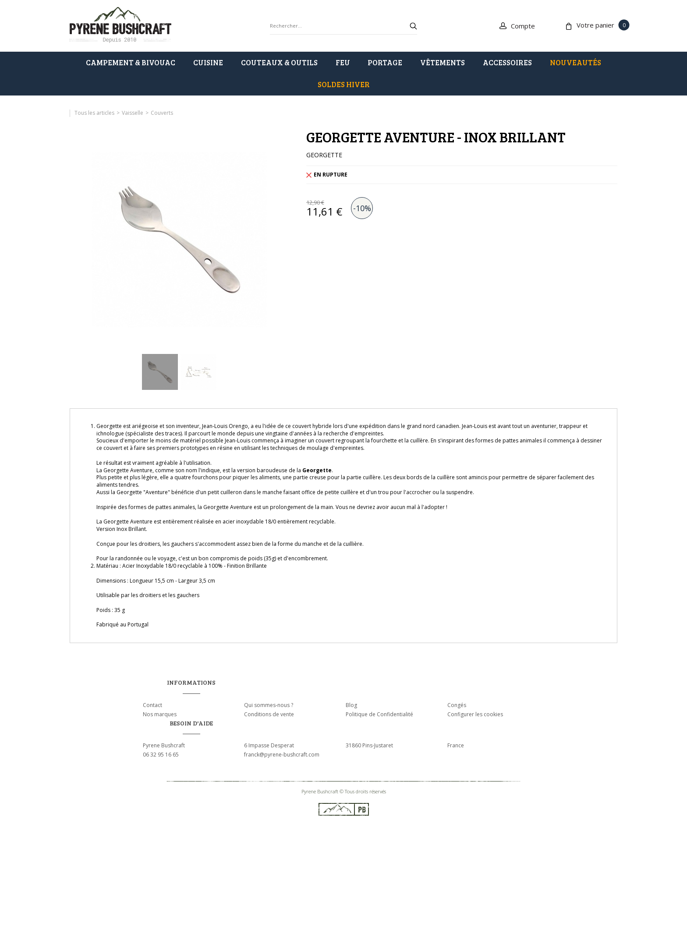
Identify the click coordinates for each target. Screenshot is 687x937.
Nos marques (160, 714)
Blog (351, 705)
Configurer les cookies (475, 714)
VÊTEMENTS (442, 62)
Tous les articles (94, 113)
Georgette (317, 470)
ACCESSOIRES (507, 62)
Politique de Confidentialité (379, 714)
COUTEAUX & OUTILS (279, 62)
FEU (343, 62)
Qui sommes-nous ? (268, 705)
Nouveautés (575, 62)
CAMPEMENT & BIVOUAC (130, 62)
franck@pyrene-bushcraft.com (281, 754)
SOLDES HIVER (344, 84)
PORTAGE (385, 62)
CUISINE (208, 62)
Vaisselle (132, 113)
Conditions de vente (269, 714)
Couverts (162, 113)
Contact (152, 705)
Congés (456, 705)
